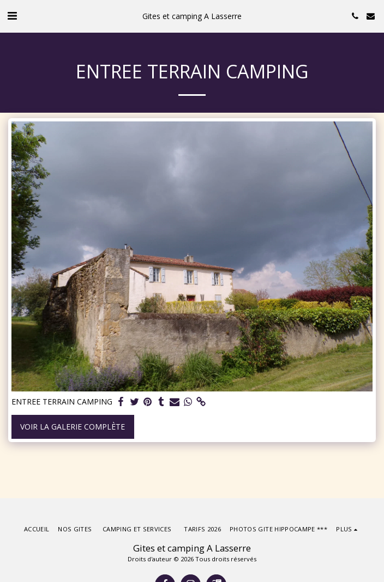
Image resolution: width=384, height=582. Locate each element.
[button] (12, 15)
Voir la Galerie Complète (72, 426)
